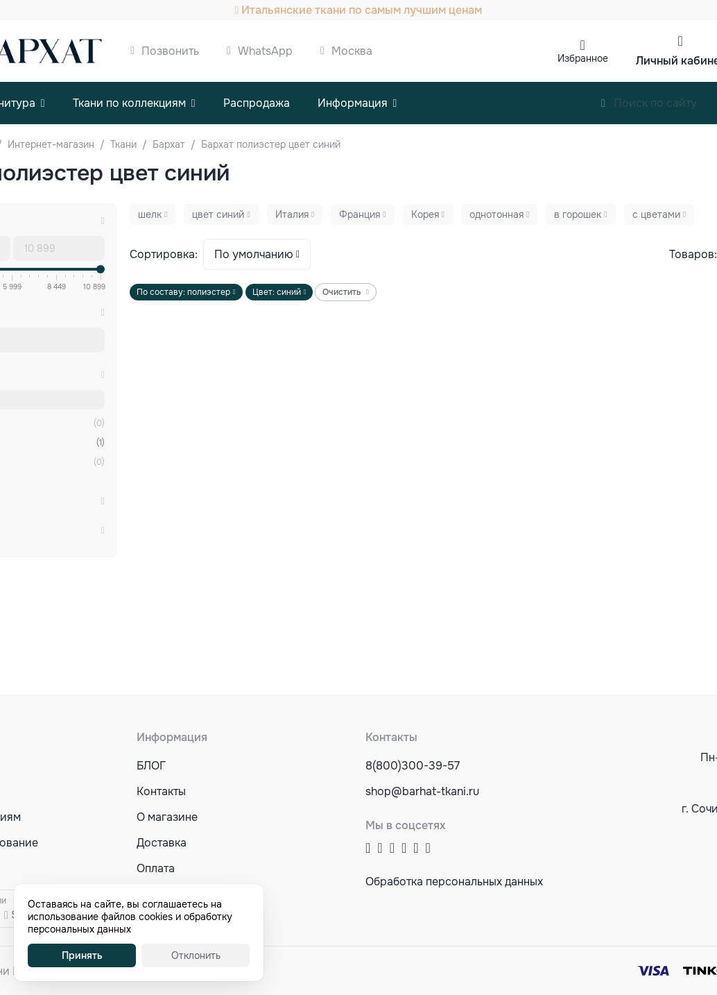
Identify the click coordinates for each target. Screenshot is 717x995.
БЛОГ (151, 765)
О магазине (167, 817)
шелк (150, 214)
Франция (359, 214)
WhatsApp (265, 51)
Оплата (156, 868)
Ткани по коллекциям (129, 103)
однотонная (496, 214)
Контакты (161, 791)
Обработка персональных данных (454, 881)
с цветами (656, 214)
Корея (425, 214)
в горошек (577, 214)
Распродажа (256, 103)
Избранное (583, 58)
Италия (292, 214)
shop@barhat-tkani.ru (422, 791)
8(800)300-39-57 (412, 765)
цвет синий (218, 214)
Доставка (162, 842)
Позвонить (170, 51)
